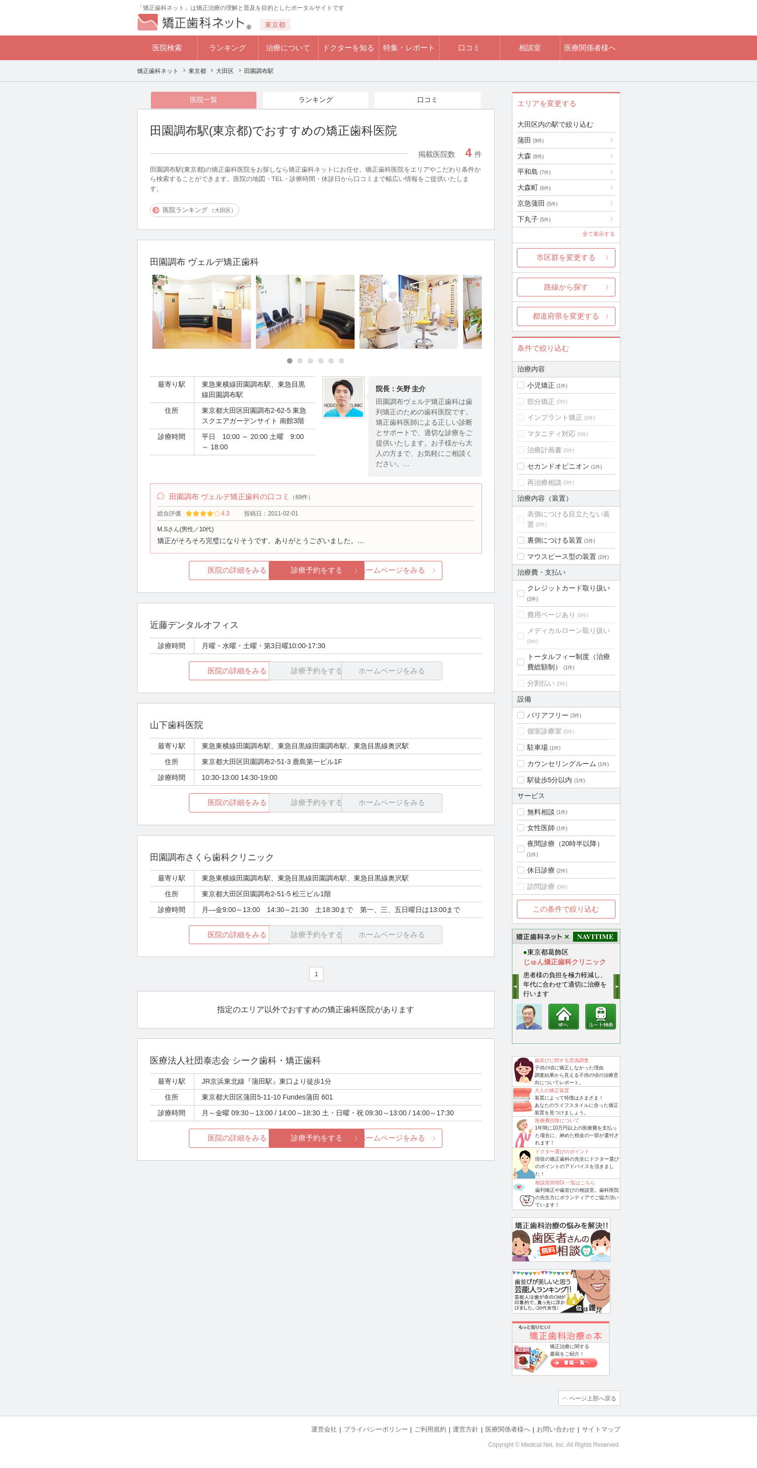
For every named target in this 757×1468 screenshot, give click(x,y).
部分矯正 (541, 401)
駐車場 (537, 747)
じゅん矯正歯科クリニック (564, 962)
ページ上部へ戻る (592, 1398)
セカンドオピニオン (558, 466)
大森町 (534, 187)
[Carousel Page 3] (310, 361)
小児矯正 (541, 385)
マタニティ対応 (551, 434)
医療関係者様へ (590, 47)
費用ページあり (551, 615)
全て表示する (598, 234)
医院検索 (167, 47)
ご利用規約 (430, 1428)
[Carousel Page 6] (341, 361)
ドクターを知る (348, 47)
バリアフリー (548, 715)
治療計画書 (544, 450)
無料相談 (541, 812)
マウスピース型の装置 (561, 556)
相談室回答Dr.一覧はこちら (565, 1182)
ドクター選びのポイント (562, 1151)
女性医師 (541, 828)
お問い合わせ (556, 1428)
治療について (288, 47)
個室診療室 (544, 731)
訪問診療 (541, 886)
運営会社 (324, 1428)
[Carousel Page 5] (331, 361)
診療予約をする (316, 572)
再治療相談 (544, 482)
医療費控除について (557, 1120)
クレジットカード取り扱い (568, 588)
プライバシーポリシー (376, 1428)
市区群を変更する (566, 257)
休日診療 (541, 870)
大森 (530, 156)
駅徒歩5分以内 (550, 780)
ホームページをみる (426, 572)
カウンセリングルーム (561, 764)
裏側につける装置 (554, 540)
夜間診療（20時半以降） (565, 843)
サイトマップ (601, 1428)
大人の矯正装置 (552, 1090)
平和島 (534, 172)
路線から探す (566, 287)
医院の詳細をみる (204, 572)
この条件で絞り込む (566, 909)
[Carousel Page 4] (321, 361)
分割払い (541, 683)
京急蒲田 (537, 203)
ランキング (227, 47)
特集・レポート (409, 47)
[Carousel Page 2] (300, 361)
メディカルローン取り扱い (568, 630)
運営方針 (465, 1428)
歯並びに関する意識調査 (562, 1060)
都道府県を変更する (566, 316)
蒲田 (530, 140)
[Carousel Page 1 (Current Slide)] (289, 361)
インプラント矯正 (554, 417)
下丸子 (534, 219)
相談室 (530, 47)
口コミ (469, 47)
